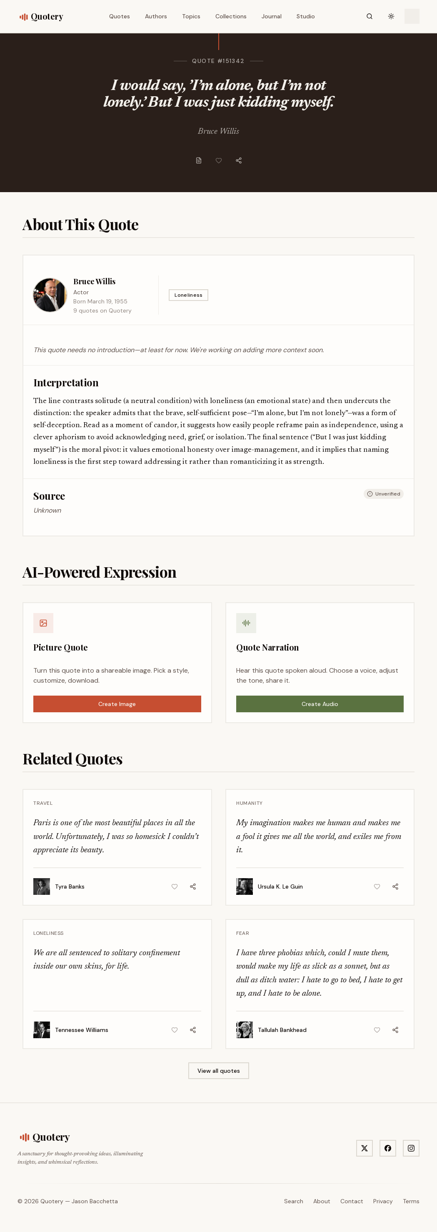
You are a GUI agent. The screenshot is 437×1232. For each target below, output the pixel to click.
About (321, 1201)
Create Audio (320, 704)
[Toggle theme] (391, 16)
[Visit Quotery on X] (364, 1148)
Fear (242, 933)
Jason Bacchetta (95, 1201)
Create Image (117, 704)
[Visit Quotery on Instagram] (411, 1148)
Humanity (249, 803)
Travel (43, 803)
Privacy (383, 1201)
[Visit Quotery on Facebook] (388, 1148)
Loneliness (188, 295)
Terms (411, 1201)
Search (293, 1201)
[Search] (369, 16)
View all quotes (218, 1070)
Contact (351, 1201)
